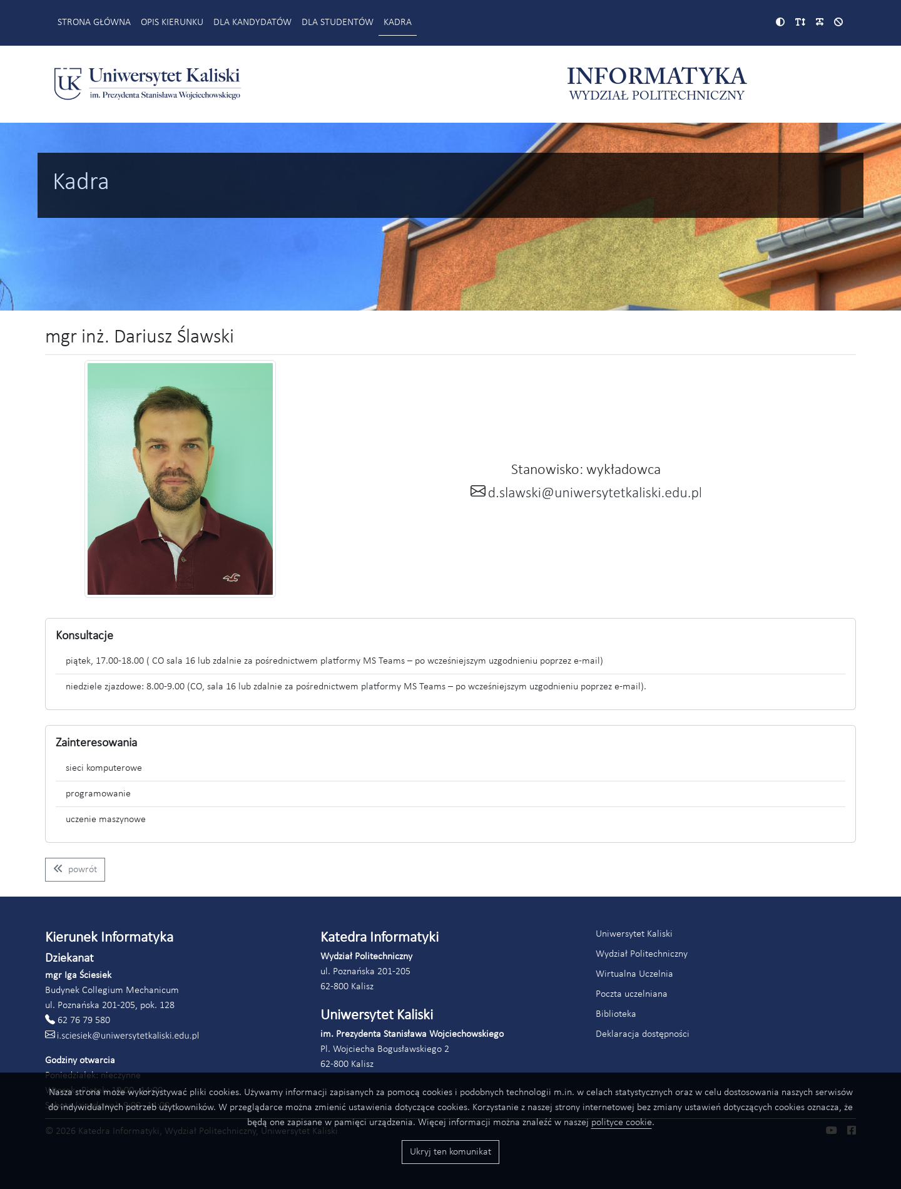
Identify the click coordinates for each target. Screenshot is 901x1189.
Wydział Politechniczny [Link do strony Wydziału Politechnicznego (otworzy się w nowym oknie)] (642, 954)
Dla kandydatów (252, 23)
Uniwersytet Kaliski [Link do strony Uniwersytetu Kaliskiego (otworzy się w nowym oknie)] (634, 934)
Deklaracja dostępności (643, 1034)
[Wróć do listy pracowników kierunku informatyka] (75, 870)
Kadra (398, 23)
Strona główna (94, 23)
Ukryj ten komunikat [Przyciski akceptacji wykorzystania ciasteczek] (450, 1152)
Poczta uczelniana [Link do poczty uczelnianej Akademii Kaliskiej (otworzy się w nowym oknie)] (632, 994)
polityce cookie (621, 1123)
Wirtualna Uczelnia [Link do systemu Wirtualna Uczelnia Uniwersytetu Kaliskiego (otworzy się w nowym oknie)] (634, 974)
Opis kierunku (172, 23)
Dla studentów (338, 23)
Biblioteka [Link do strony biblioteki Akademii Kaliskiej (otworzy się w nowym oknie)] (616, 1014)
